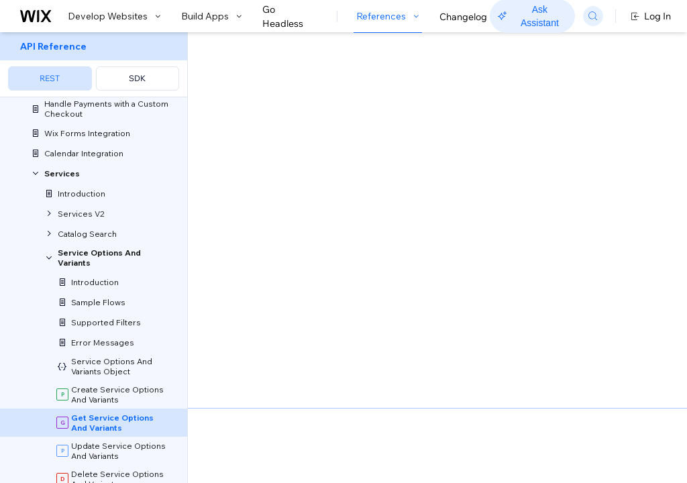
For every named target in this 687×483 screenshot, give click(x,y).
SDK (137, 78)
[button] (271, 119)
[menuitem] (93, 64)
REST (50, 78)
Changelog (463, 17)
